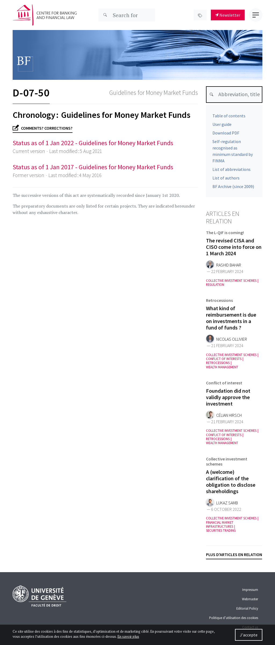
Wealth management (222, 368)
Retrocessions (219, 301)
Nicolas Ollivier (231, 340)
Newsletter (227, 15)
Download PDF (225, 133)
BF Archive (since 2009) (233, 186)
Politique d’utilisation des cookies (233, 618)
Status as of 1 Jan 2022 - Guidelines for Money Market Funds (93, 143)
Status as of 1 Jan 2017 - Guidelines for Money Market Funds (93, 167)
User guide (221, 124)
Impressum (250, 589)
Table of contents (228, 115)
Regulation (215, 286)
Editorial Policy (247, 608)
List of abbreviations (231, 169)
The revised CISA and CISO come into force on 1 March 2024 (234, 248)
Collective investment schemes (231, 282)
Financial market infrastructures (219, 526)
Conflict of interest (224, 384)
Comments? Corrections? (43, 128)
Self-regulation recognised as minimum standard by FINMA (232, 151)
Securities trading (221, 532)
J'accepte (249, 635)
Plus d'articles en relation (234, 554)
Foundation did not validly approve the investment (228, 398)
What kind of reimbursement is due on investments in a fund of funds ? (231, 319)
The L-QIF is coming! (225, 233)
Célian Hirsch (229, 416)
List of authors (226, 178)
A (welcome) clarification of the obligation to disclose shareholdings (230, 483)
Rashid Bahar (228, 266)
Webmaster (250, 599)
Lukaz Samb (227, 503)
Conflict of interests (223, 360)
